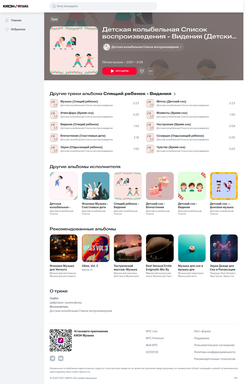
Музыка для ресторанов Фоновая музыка (63, 277)
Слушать (119, 71)
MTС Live (151, 331)
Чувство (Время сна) (171, 147)
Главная (13, 20)
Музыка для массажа (125, 273)
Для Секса (119, 276)
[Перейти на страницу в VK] (61, 358)
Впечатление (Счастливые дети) (83, 136)
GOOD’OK (152, 352)
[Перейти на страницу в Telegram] (52, 358)
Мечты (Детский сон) (171, 102)
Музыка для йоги (187, 276)
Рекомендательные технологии (214, 359)
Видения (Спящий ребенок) (79, 124)
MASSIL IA (87, 270)
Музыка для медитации (190, 273)
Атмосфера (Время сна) (77, 113)
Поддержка (201, 338)
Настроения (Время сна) (174, 124)
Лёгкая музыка (112, 62)
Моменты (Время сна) (172, 113)
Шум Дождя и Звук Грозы (223, 275)
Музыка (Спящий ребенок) (79, 102)
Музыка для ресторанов (63, 273)
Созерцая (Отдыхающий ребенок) (180, 136)
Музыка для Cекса (163, 276)
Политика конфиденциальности (214, 352)
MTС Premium (155, 338)
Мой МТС (152, 345)
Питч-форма (202, 331)
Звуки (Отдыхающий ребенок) (81, 147)
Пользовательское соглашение (214, 345)
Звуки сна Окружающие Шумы (222, 277)
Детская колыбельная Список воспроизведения (86, 105)
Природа (215, 273)
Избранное (15, 29)
